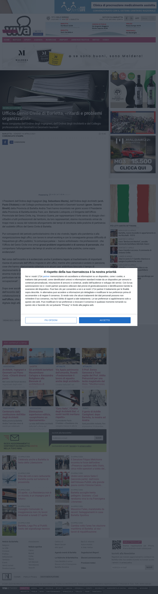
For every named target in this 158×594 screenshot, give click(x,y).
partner (46, 276)
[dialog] (79, 297)
